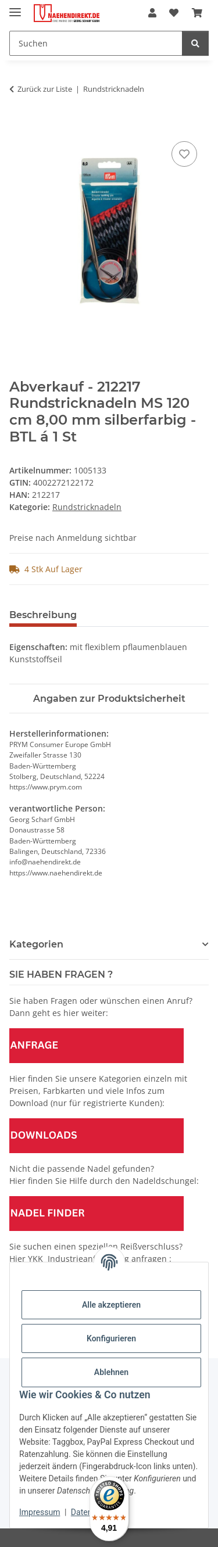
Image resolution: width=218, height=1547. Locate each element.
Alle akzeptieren (111, 1304)
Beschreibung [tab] (43, 614)
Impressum (39, 1512)
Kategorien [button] (36, 944)
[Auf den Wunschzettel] (184, 154)
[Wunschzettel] (174, 12)
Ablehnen (111, 1372)
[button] (152, 12)
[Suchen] (96, 43)
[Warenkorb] (197, 12)
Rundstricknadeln (86, 506)
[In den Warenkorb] (18, 125)
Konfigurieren (111, 1338)
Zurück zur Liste (44, 89)
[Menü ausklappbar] (15, 7)
